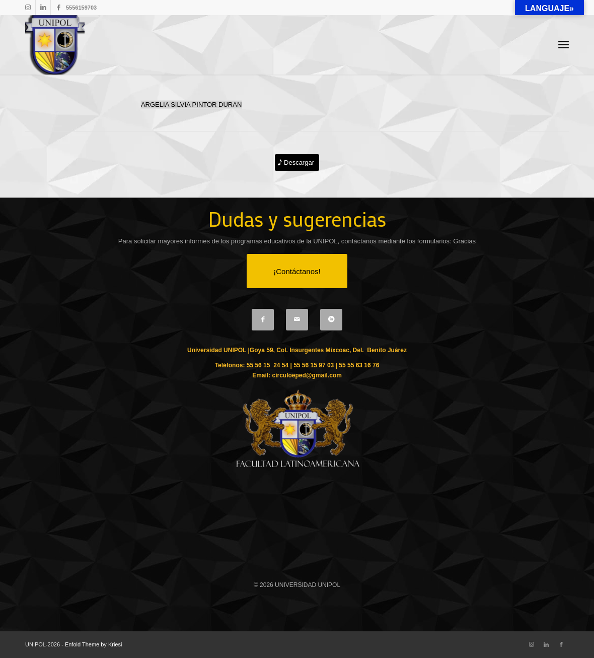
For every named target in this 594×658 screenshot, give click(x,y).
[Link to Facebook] (58, 7)
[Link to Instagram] (28, 7)
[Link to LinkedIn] (43, 7)
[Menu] (563, 45)
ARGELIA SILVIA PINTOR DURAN (191, 104)
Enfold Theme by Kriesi (93, 644)
